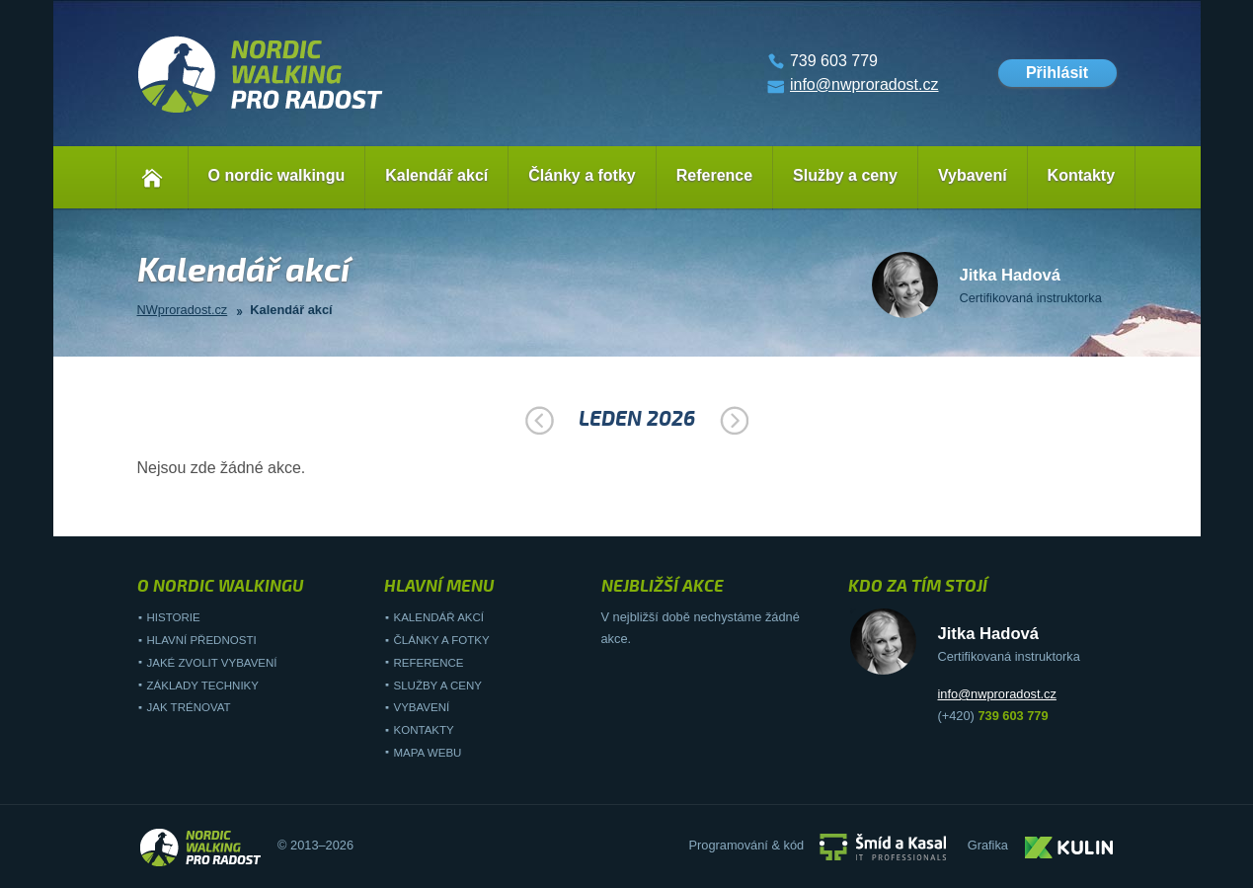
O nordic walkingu (277, 175)
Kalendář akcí (436, 175)
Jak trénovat (189, 707)
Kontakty (1081, 175)
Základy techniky (203, 685)
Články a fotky (581, 175)
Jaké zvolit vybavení (212, 663)
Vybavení (972, 175)
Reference (714, 175)
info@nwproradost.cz (864, 84)
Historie (173, 617)
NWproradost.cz (182, 309)
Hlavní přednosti (202, 640)
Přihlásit (1057, 72)
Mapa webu (428, 753)
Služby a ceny (845, 175)
